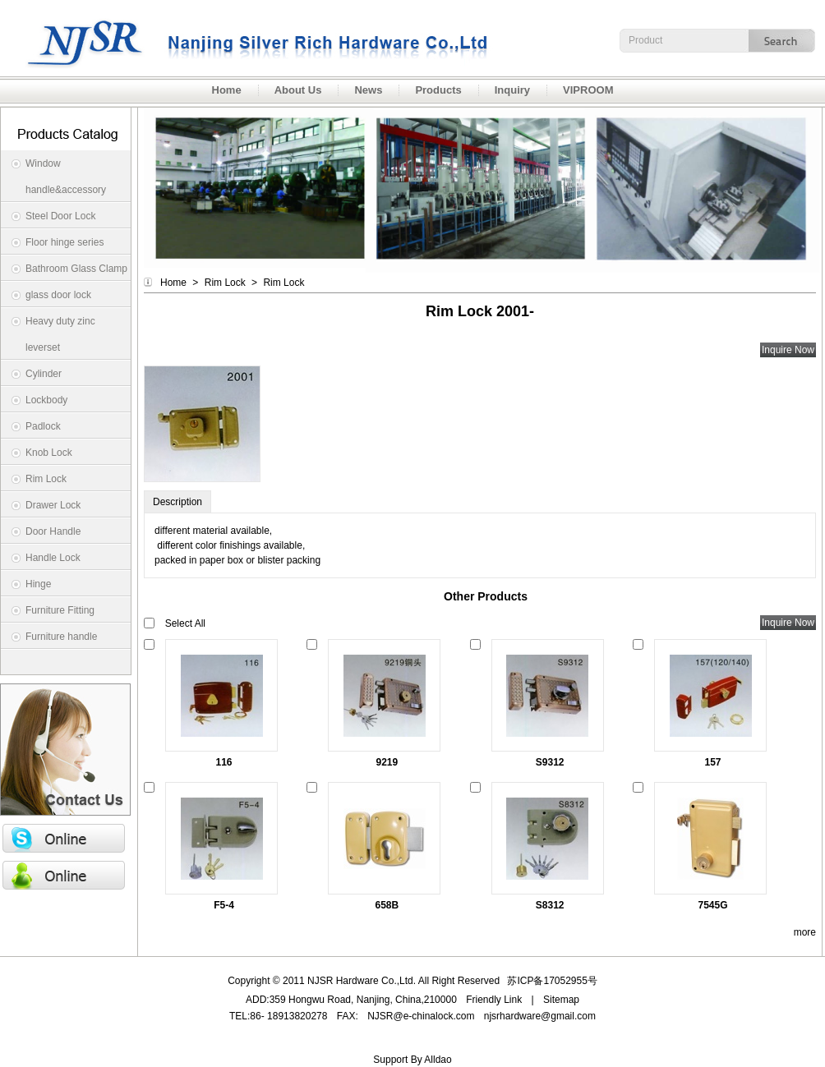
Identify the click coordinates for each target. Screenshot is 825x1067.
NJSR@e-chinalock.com (420, 1016)
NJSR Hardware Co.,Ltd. (246, 38)
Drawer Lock (53, 505)
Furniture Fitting (59, 610)
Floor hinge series (64, 242)
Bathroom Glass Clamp (76, 268)
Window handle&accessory (65, 176)
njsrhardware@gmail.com (540, 1016)
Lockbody (46, 400)
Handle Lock (53, 557)
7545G (713, 905)
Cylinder (43, 373)
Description (177, 502)
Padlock (43, 426)
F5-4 (224, 905)
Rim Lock (46, 479)
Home (173, 282)
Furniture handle (61, 636)
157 (713, 762)
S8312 (550, 905)
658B (387, 905)
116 (223, 762)
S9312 (550, 762)
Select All (185, 623)
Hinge (38, 584)
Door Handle (53, 531)
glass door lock (58, 295)
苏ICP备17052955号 (552, 981)
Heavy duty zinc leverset (60, 334)
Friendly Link (494, 999)
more (805, 932)
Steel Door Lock (60, 216)
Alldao (437, 1059)
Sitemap (561, 999)
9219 (387, 762)
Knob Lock (48, 452)
